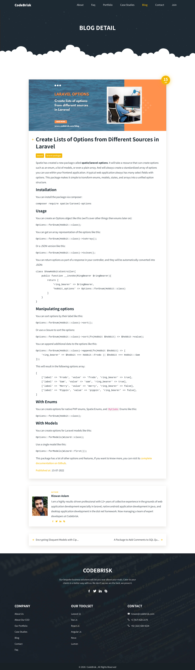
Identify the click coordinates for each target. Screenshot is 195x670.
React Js (75, 625)
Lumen (74, 642)
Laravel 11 (76, 613)
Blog (17, 637)
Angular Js (76, 631)
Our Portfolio (21, 625)
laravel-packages (53, 155)
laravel (40, 155)
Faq (16, 648)
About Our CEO (22, 619)
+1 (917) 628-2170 (138, 619)
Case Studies (21, 631)
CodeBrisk (23, 5)
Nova (73, 637)
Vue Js (74, 619)
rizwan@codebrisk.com (140, 613)
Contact (18, 642)
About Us (19, 613)
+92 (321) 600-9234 (138, 625)
